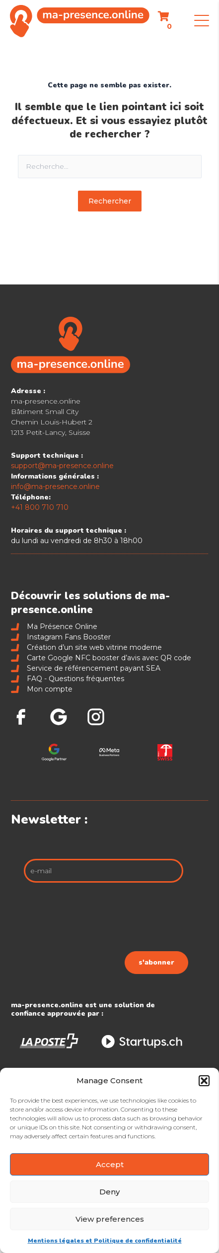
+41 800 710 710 (40, 507)
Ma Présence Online (54, 626)
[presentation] (113, 919)
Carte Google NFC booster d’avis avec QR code (101, 657)
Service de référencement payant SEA (85, 668)
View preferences (109, 1219)
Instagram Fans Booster (60, 636)
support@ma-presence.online (62, 465)
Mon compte (41, 689)
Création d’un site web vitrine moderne (86, 647)
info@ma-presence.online (55, 486)
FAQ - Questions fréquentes (67, 678)
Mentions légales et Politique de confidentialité (105, 1241)
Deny (109, 1191)
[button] (204, 1081)
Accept (110, 1164)
